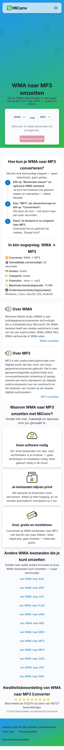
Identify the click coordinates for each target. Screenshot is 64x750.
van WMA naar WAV (31, 676)
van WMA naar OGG (32, 658)
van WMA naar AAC (32, 579)
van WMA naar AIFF (32, 587)
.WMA (17, 117)
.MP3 (42, 117)
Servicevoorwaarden (15, 739)
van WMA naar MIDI (32, 632)
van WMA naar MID (32, 623)
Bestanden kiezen (32, 138)
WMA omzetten (49, 340)
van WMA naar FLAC (32, 605)
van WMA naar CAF (32, 596)
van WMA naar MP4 (32, 649)
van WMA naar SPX (32, 667)
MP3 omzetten (50, 396)
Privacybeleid (28, 731)
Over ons (8, 731)
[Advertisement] (32, 47)
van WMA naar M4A (31, 614)
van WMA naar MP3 (32, 641)
